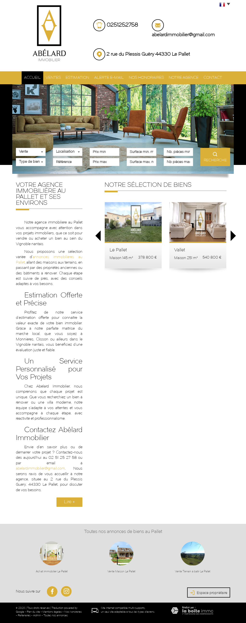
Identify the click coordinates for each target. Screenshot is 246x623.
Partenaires (24, 615)
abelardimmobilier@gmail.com (183, 35)
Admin (37, 615)
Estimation (77, 77)
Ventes (51, 77)
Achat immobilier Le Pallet (52, 570)
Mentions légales (52, 611)
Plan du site (33, 611)
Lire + (69, 501)
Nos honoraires (148, 77)
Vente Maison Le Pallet (121, 570)
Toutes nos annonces (55, 615)
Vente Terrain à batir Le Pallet (192, 570)
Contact (217, 77)
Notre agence (186, 77)
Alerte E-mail (109, 77)
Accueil (27, 77)
